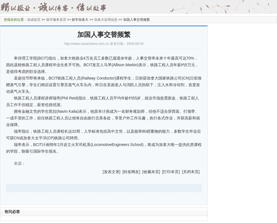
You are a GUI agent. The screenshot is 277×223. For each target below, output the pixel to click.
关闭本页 (191, 172)
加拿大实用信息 (105, 20)
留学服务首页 (56, 20)
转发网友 (131, 172)
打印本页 (171, 172)
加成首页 (33, 20)
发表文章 (111, 172)
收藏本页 (151, 172)
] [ (121, 172)
